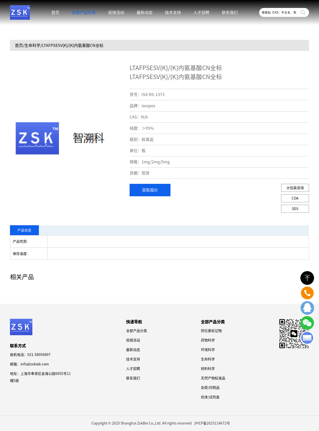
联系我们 (230, 12)
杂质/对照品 (210, 387)
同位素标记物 (211, 330)
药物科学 (208, 340)
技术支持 (173, 12)
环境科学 (208, 349)
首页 (55, 12)
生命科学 (208, 359)
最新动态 (145, 12)
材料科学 (208, 368)
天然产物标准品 (213, 378)
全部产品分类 (84, 12)
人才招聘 (201, 12)
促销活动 (116, 12)
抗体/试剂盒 (210, 397)
